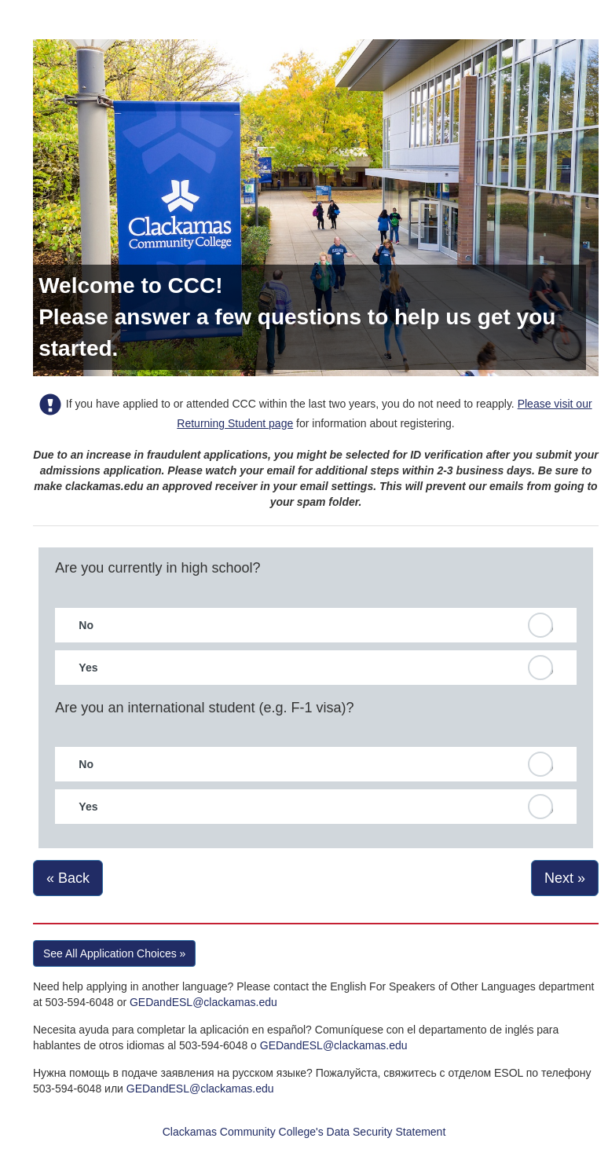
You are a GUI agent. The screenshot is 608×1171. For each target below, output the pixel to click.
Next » (564, 878)
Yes (88, 667)
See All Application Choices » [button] (114, 953)
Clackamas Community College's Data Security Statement (304, 1131)
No (86, 625)
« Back (68, 878)
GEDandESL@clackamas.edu (203, 1002)
